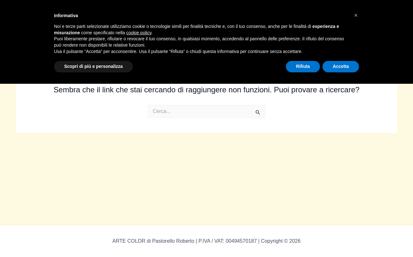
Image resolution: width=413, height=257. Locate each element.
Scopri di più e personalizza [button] (93, 66)
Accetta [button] (341, 66)
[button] (356, 15)
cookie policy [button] (138, 32)
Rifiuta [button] (303, 66)
